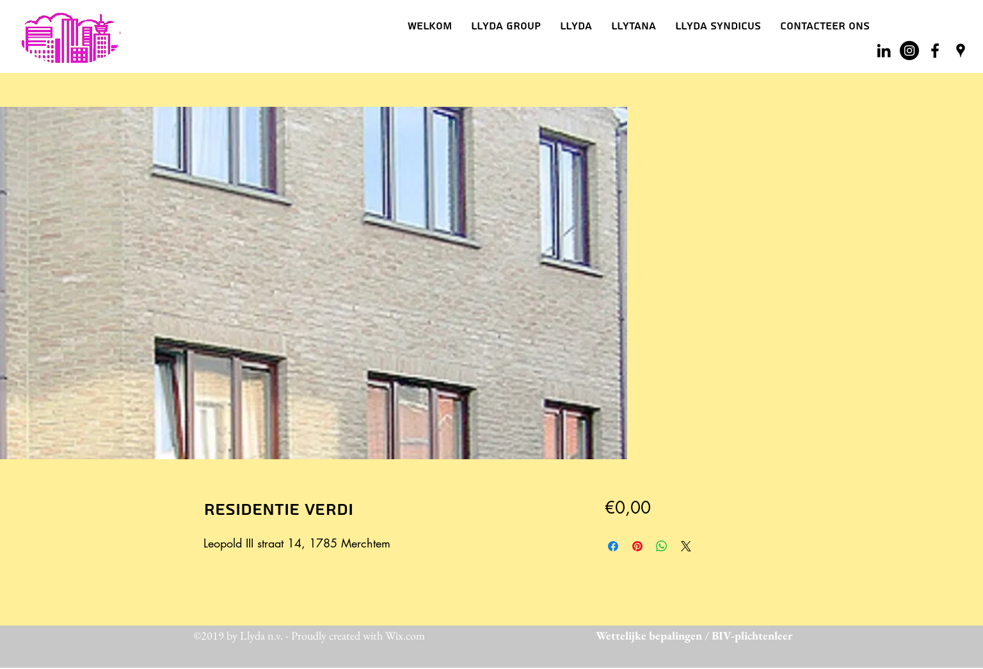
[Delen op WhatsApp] (661, 546)
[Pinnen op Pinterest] (637, 546)
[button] (576, 26)
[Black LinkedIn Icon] (883, 50)
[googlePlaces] (960, 50)
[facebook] (935, 50)
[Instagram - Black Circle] (909, 50)
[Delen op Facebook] (613, 546)
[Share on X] (686, 546)
